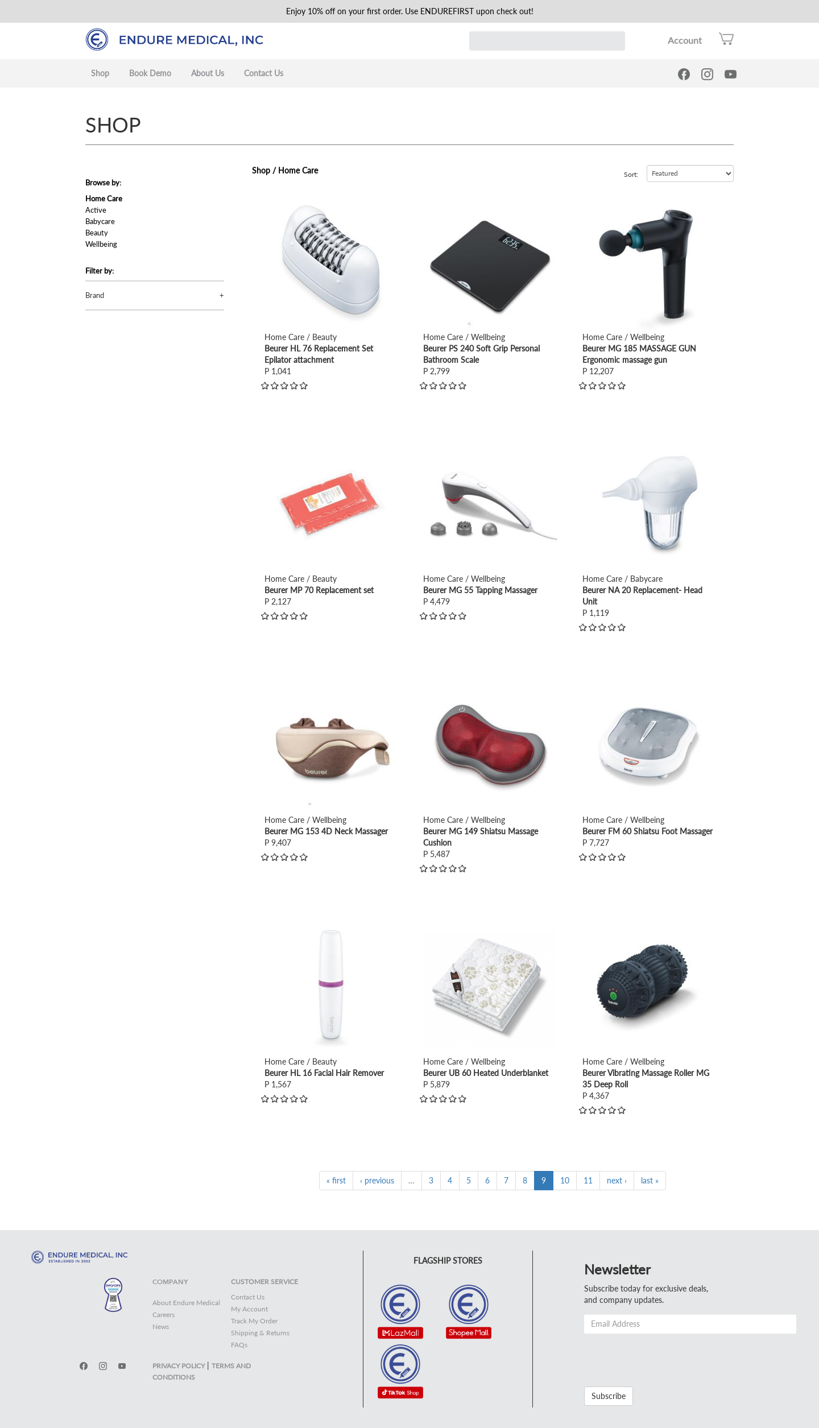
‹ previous (377, 1180)
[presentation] (670, 1356)
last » (650, 1180)
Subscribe (609, 1396)
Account (685, 40)
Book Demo (150, 73)
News (160, 1326)
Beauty (96, 232)
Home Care (103, 198)
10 (564, 1180)
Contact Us (263, 73)
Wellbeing (101, 244)
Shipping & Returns (260, 1332)
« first (336, 1180)
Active (95, 209)
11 (588, 1180)
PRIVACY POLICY (178, 1365)
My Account (249, 1309)
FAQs (239, 1344)
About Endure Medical (186, 1302)
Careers (163, 1314)
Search (615, 41)
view (272, 203)
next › (617, 1180)
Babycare (100, 221)
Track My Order (254, 1321)
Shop (100, 73)
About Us (207, 73)
